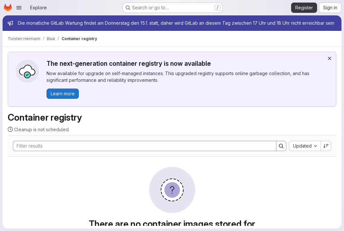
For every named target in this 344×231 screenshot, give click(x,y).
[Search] (141, 146)
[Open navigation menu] (19, 8)
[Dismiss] (329, 58)
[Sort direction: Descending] (326, 146)
